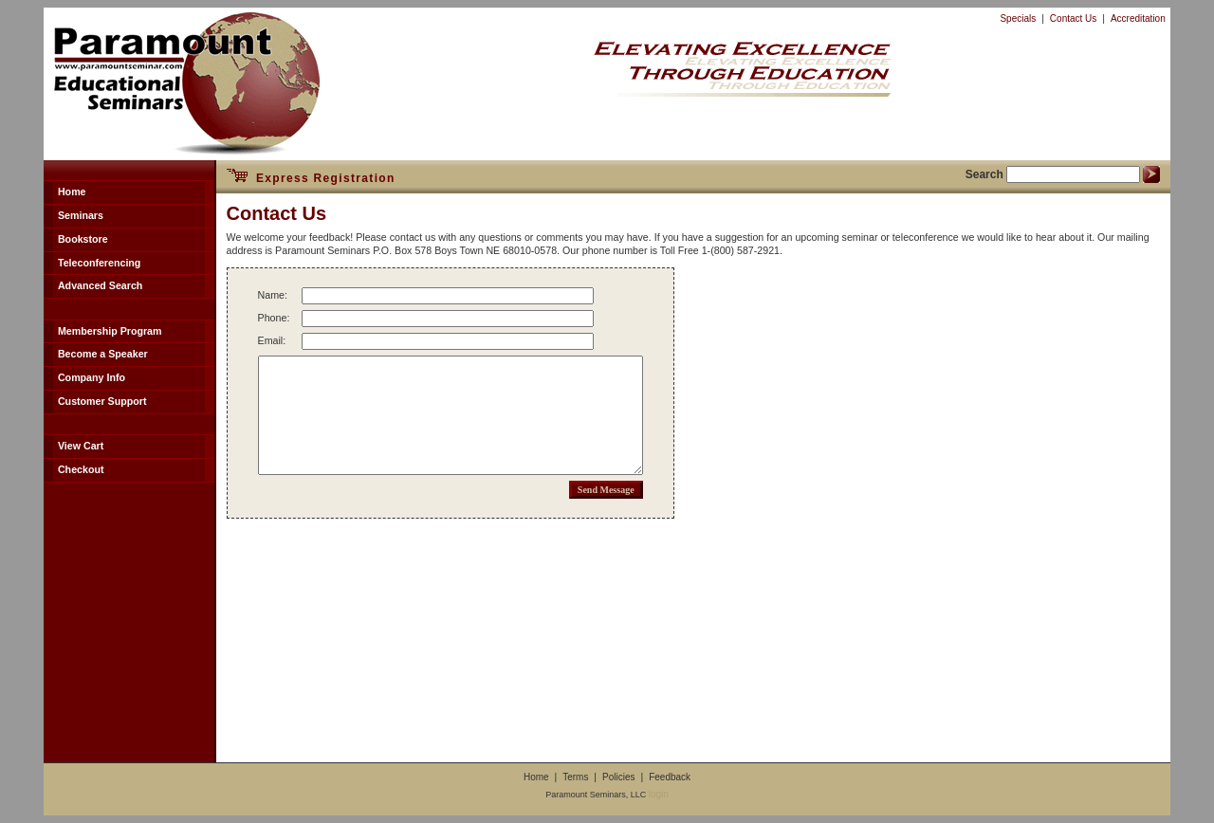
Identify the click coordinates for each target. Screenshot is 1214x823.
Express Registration (311, 178)
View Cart (80, 445)
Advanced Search (100, 285)
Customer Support (102, 401)
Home (72, 191)
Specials (1018, 18)
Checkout (81, 469)
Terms (575, 777)
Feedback (669, 777)
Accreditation (1138, 18)
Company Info (91, 377)
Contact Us (1073, 18)
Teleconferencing (99, 262)
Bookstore (83, 239)
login (659, 794)
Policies (618, 777)
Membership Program (110, 331)
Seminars (80, 215)
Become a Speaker (103, 353)
